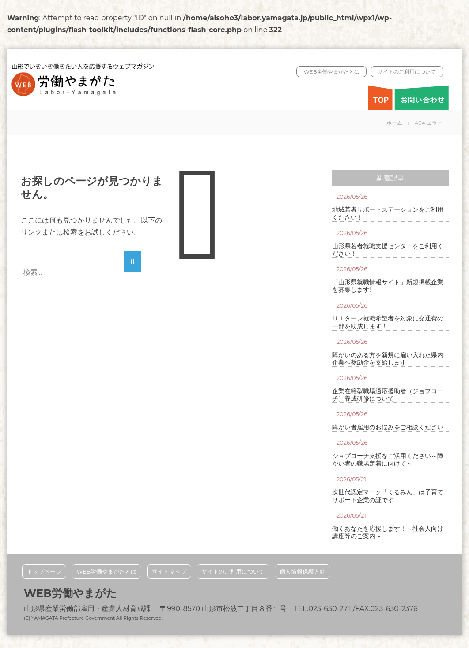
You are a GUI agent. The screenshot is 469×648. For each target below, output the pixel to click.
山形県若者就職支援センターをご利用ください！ (387, 249)
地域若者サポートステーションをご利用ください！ (387, 213)
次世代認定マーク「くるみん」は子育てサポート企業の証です (387, 495)
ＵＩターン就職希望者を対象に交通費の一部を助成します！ (387, 322)
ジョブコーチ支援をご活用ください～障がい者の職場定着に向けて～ (387, 459)
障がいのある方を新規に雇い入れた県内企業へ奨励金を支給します (387, 358)
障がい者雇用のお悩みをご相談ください (387, 427)
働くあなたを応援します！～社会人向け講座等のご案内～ (387, 532)
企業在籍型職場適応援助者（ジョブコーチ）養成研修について (387, 394)
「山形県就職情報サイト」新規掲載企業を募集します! (387, 286)
